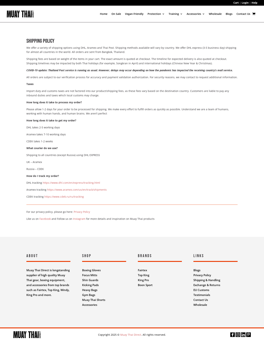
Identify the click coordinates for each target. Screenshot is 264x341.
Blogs (229, 14)
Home (103, 14)
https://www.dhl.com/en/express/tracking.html (71, 182)
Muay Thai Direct (130, 334)
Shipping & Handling (206, 280)
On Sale (116, 14)
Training (174, 14)
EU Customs (201, 290)
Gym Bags (88, 295)
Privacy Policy (82, 212)
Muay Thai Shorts (93, 300)
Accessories (194, 14)
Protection (154, 14)
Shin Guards (90, 280)
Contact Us (243, 14)
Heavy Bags (89, 290)
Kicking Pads (90, 285)
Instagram (79, 218)
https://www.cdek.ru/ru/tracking (64, 196)
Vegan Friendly (134, 14)
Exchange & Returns (206, 285)
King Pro (143, 280)
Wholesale (215, 14)
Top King (143, 275)
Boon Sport (145, 285)
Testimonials (201, 295)
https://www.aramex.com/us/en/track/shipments (77, 189)
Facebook (45, 218)
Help (254, 2)
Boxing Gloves (91, 270)
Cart (236, 2)
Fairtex (142, 270)
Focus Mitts (89, 275)
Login (245, 2)
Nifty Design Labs (140, 314)
